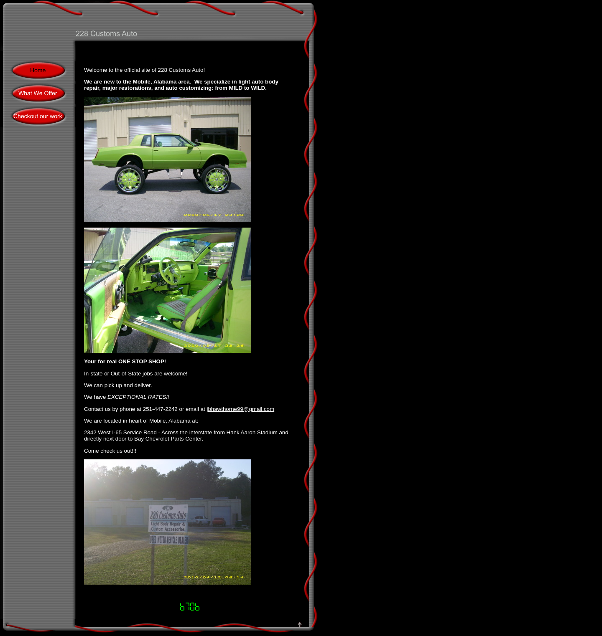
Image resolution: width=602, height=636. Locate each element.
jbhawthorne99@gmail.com (240, 409)
